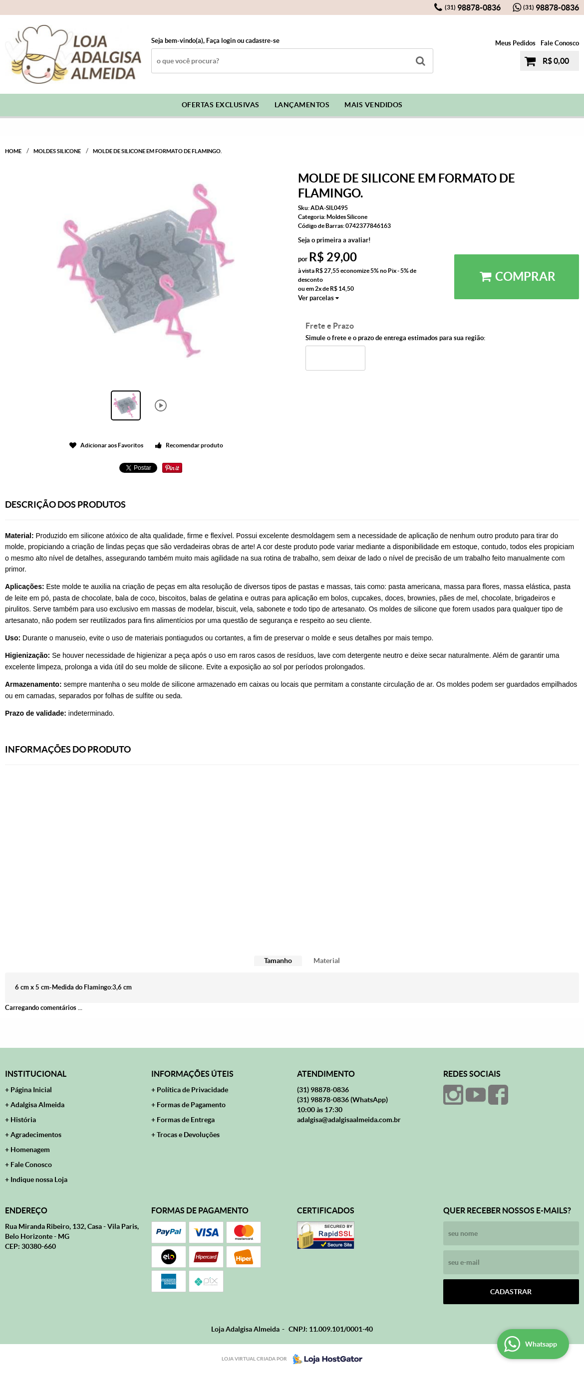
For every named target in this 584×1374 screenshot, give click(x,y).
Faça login (221, 40)
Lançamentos (302, 105)
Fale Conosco (560, 43)
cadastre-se (263, 40)
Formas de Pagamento (191, 1105)
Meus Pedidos (515, 43)
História (23, 1120)
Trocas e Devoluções (188, 1135)
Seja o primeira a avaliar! (334, 240)
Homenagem (30, 1150)
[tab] (278, 961)
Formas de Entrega (186, 1120)
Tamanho (278, 961)
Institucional (35, 1073)
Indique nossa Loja (38, 1179)
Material (326, 961)
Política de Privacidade (192, 1090)
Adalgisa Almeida (37, 1105)
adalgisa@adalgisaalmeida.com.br (349, 1120)
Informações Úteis (192, 1073)
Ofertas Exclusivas (221, 105)
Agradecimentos (35, 1135)
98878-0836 (473, 7)
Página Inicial (31, 1090)
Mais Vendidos (373, 105)
